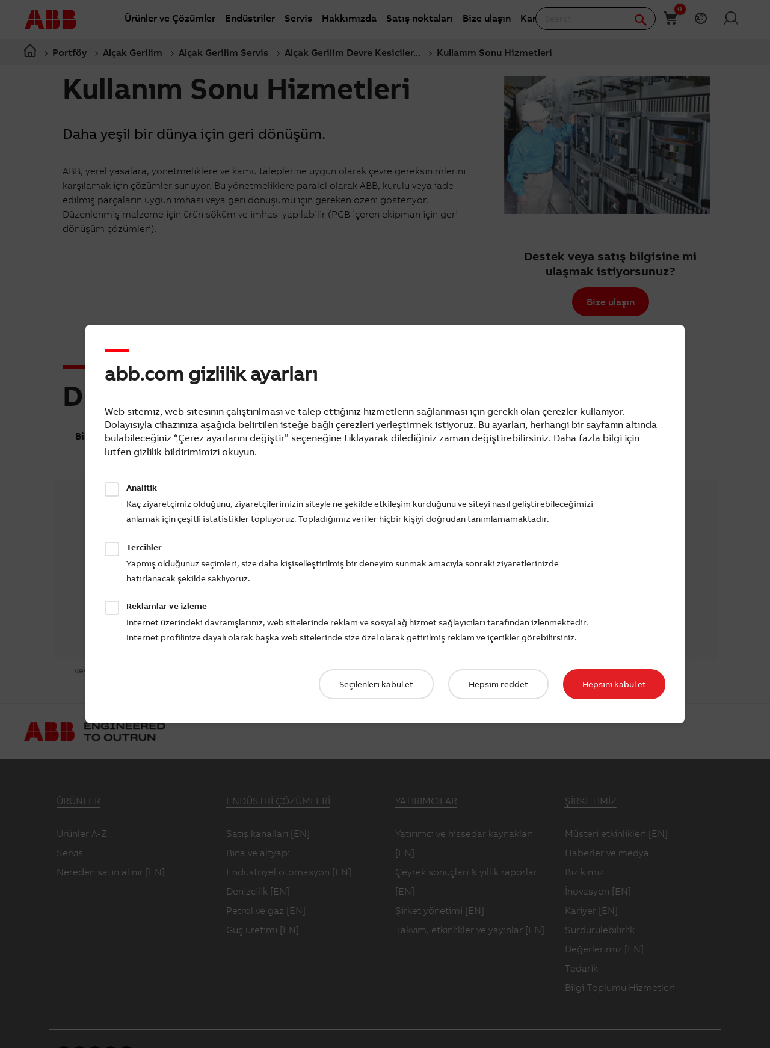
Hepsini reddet (498, 684)
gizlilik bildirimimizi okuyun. (195, 452)
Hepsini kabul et (614, 684)
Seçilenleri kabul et (376, 684)
